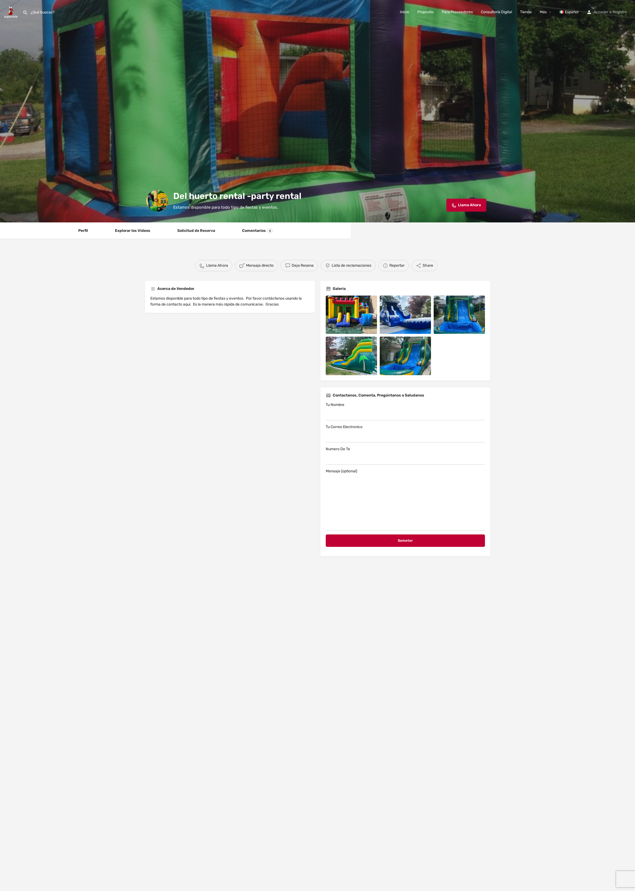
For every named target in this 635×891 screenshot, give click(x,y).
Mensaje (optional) (405, 499)
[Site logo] (11, 11)
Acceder (601, 12)
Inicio (404, 12)
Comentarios (257, 230)
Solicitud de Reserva (196, 230)
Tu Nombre (405, 411)
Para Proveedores (457, 12)
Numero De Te (405, 456)
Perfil (83, 230)
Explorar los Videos (132, 230)
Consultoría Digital (496, 12)
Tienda (526, 12)
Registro (620, 12)
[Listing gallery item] (351, 315)
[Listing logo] (157, 201)
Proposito (425, 12)
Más (543, 12)
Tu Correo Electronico (405, 433)
